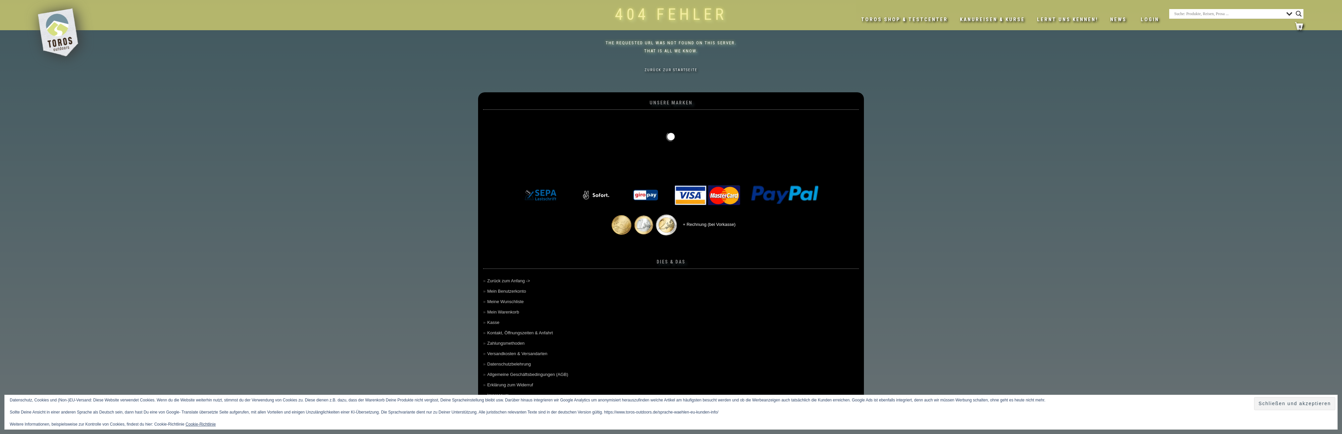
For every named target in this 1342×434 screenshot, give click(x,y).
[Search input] (1228, 13)
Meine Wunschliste (505, 301)
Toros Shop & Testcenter (904, 19)
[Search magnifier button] (1298, 13)
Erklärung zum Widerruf (510, 384)
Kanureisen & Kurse (992, 19)
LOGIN (1150, 19)
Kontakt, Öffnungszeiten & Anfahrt (520, 332)
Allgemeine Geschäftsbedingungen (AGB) (527, 374)
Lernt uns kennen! (1067, 19)
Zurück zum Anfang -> (508, 280)
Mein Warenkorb (503, 312)
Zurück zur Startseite (671, 70)
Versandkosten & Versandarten (517, 353)
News (1118, 19)
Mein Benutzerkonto (506, 291)
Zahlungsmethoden (505, 343)
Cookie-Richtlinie (201, 424)
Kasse (493, 322)
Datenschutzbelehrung (509, 364)
